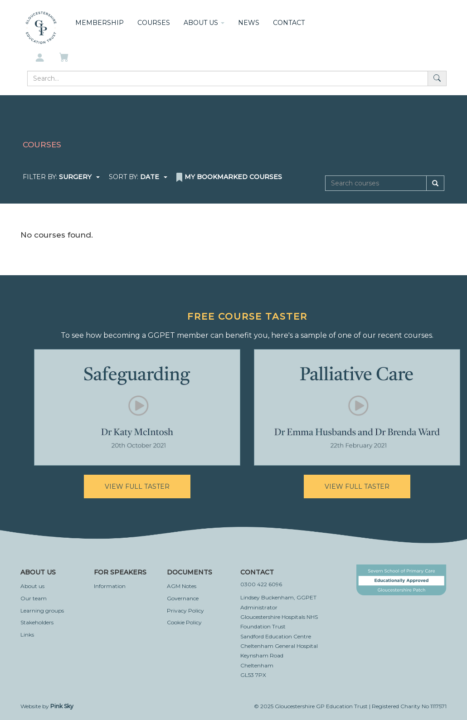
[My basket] (64, 58)
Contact (289, 23)
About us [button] (204, 23)
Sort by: (138, 177)
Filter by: (61, 177)
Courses (153, 23)
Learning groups (42, 610)
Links (27, 634)
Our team (33, 598)
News (248, 23)
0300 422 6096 (261, 584)
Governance (183, 598)
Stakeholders (37, 622)
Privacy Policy (185, 610)
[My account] (39, 58)
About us (32, 586)
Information (110, 586)
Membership (99, 23)
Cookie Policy (184, 622)
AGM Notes (181, 586)
